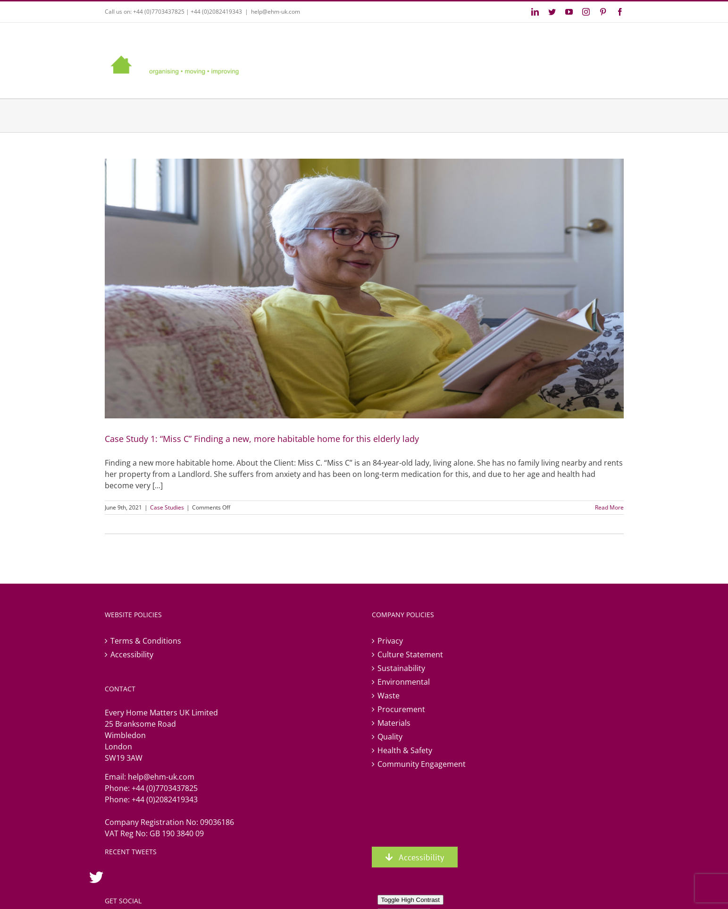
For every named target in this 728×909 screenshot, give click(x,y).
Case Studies (167, 507)
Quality (389, 736)
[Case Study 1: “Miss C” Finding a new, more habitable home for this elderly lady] (364, 288)
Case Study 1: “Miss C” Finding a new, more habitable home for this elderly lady (262, 438)
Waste (388, 695)
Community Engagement (421, 764)
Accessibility (131, 654)
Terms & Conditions (145, 641)
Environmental (403, 682)
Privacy (390, 641)
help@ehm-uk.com (275, 12)
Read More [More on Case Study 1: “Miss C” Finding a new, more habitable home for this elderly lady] (609, 507)
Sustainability (401, 668)
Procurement (401, 709)
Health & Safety (404, 750)
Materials (393, 723)
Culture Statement (410, 654)
